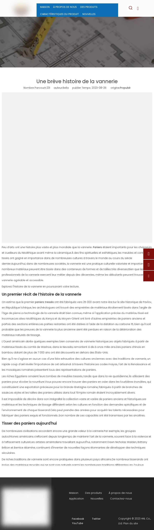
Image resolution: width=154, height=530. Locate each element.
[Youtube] (75, 523)
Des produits (93, 493)
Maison (73, 493)
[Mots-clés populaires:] (130, 8)
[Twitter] (95, 519)
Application (76, 498)
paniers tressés (44, 302)
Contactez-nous (121, 498)
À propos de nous (120, 493)
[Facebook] (75, 519)
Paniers (97, 247)
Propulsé (125, 88)
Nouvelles (97, 498)
